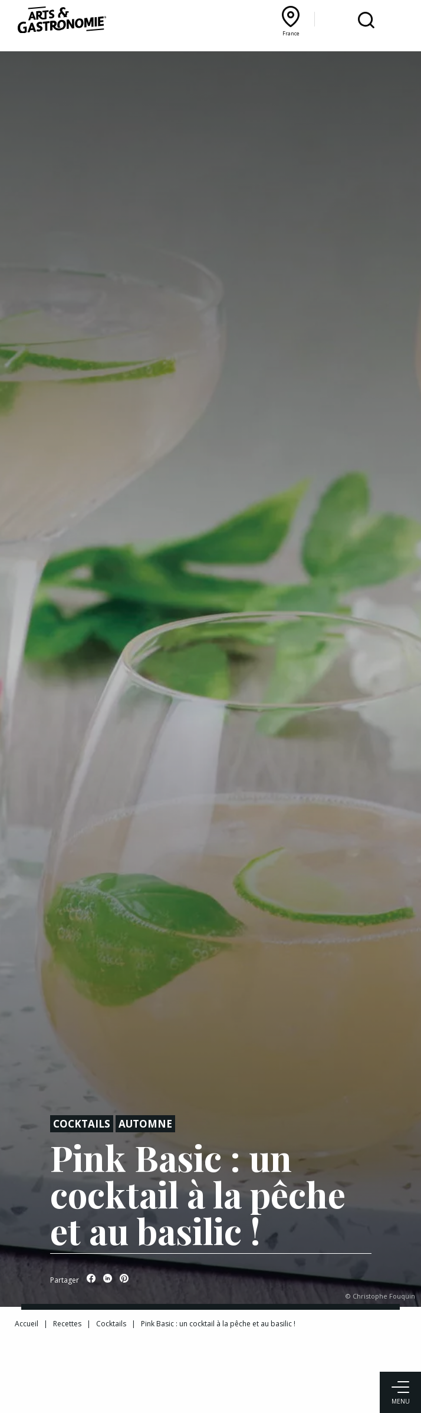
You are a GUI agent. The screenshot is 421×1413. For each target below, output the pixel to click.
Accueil (26, 1324)
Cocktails (81, 1124)
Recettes (67, 1324)
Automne (145, 1124)
